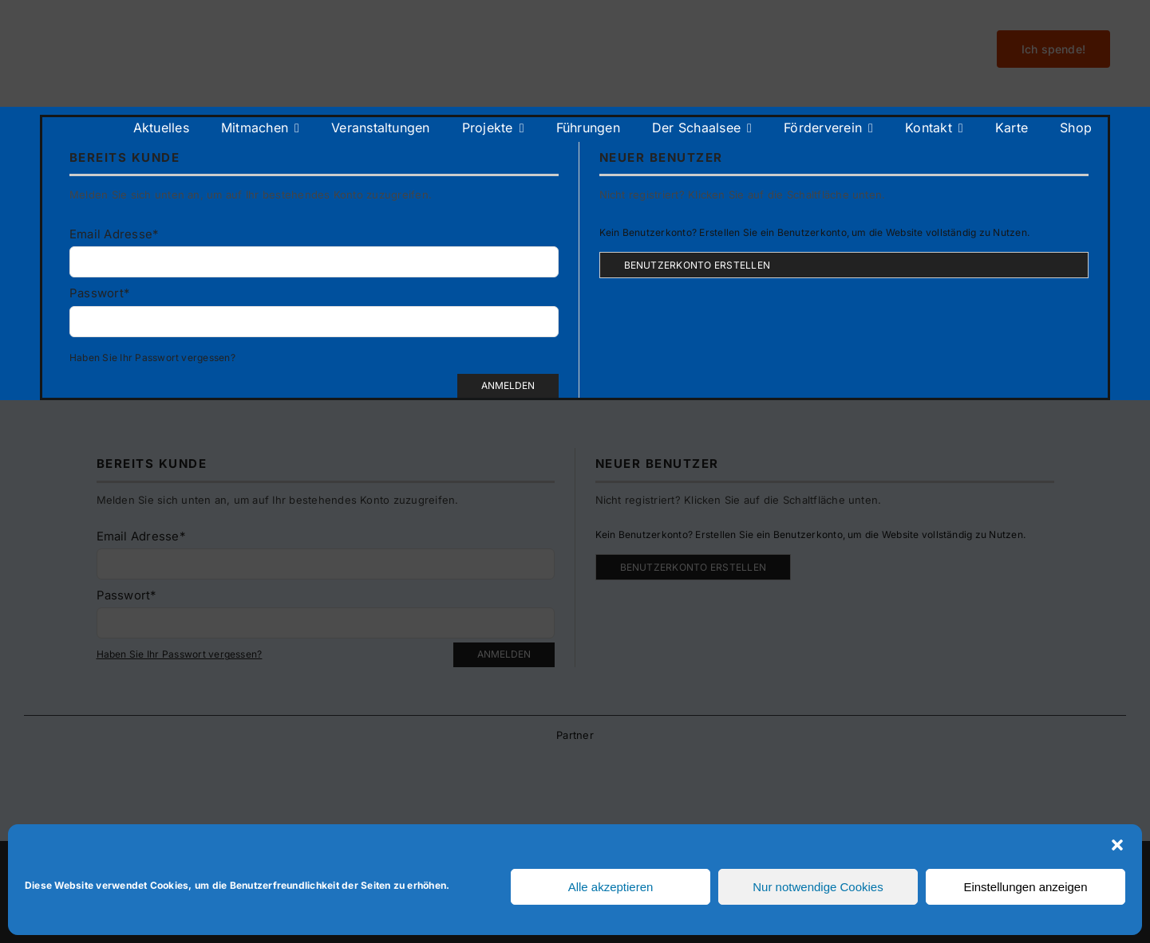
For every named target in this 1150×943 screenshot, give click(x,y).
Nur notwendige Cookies (818, 887)
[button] (1117, 845)
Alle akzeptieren (611, 887)
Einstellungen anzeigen (1025, 887)
